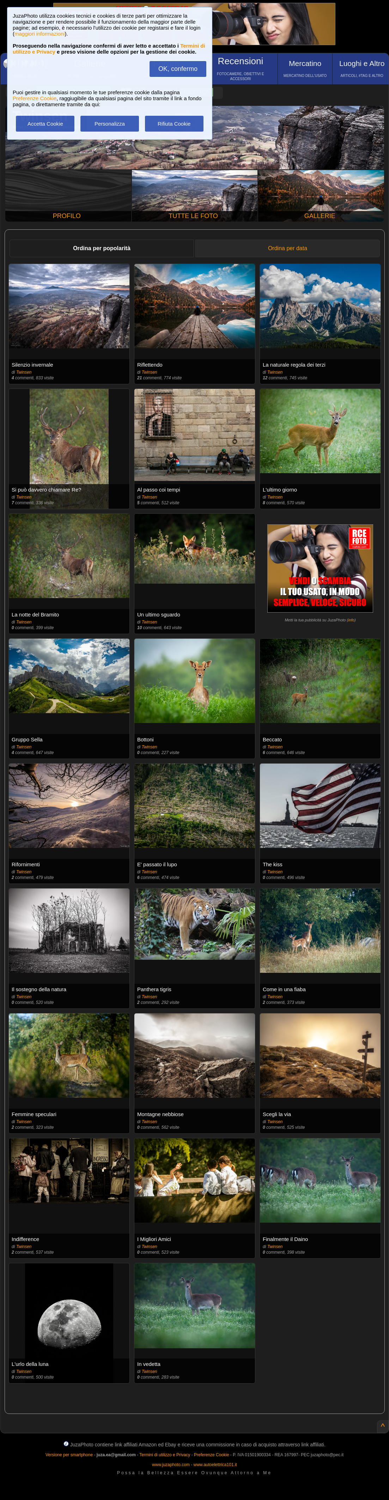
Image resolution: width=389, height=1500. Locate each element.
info (351, 620)
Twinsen (24, 372)
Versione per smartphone (69, 1454)
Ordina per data (287, 248)
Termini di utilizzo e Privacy (164, 1454)
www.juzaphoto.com (171, 1464)
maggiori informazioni (39, 34)
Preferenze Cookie (34, 98)
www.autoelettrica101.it (215, 1464)
